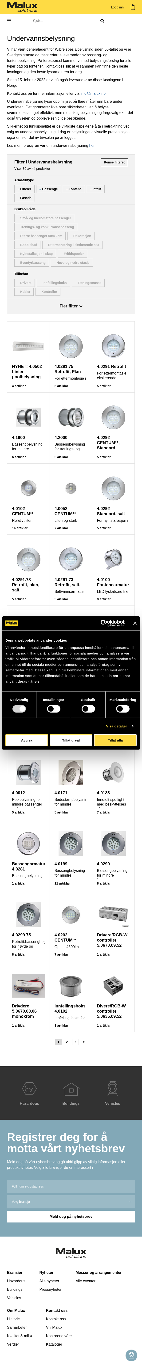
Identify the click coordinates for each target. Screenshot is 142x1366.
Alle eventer (86, 1281)
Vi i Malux (54, 1327)
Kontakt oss (57, 1311)
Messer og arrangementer (99, 1273)
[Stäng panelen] (135, 623)
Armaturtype (24, 180)
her (92, 146)
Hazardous (16, 1281)
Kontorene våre (59, 1336)
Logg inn (117, 7)
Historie (13, 1319)
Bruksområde (25, 209)
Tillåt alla (115, 740)
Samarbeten (17, 1327)
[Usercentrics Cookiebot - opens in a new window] (104, 623)
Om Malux (16, 1311)
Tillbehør (21, 274)
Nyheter (46, 1273)
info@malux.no (93, 93)
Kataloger (54, 1344)
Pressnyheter (50, 1289)
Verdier (13, 1344)
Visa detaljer (116, 726)
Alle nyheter (49, 1281)
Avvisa (26, 740)
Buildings (14, 1289)
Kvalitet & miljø (19, 1336)
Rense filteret (114, 162)
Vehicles (14, 1298)
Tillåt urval (71, 740)
